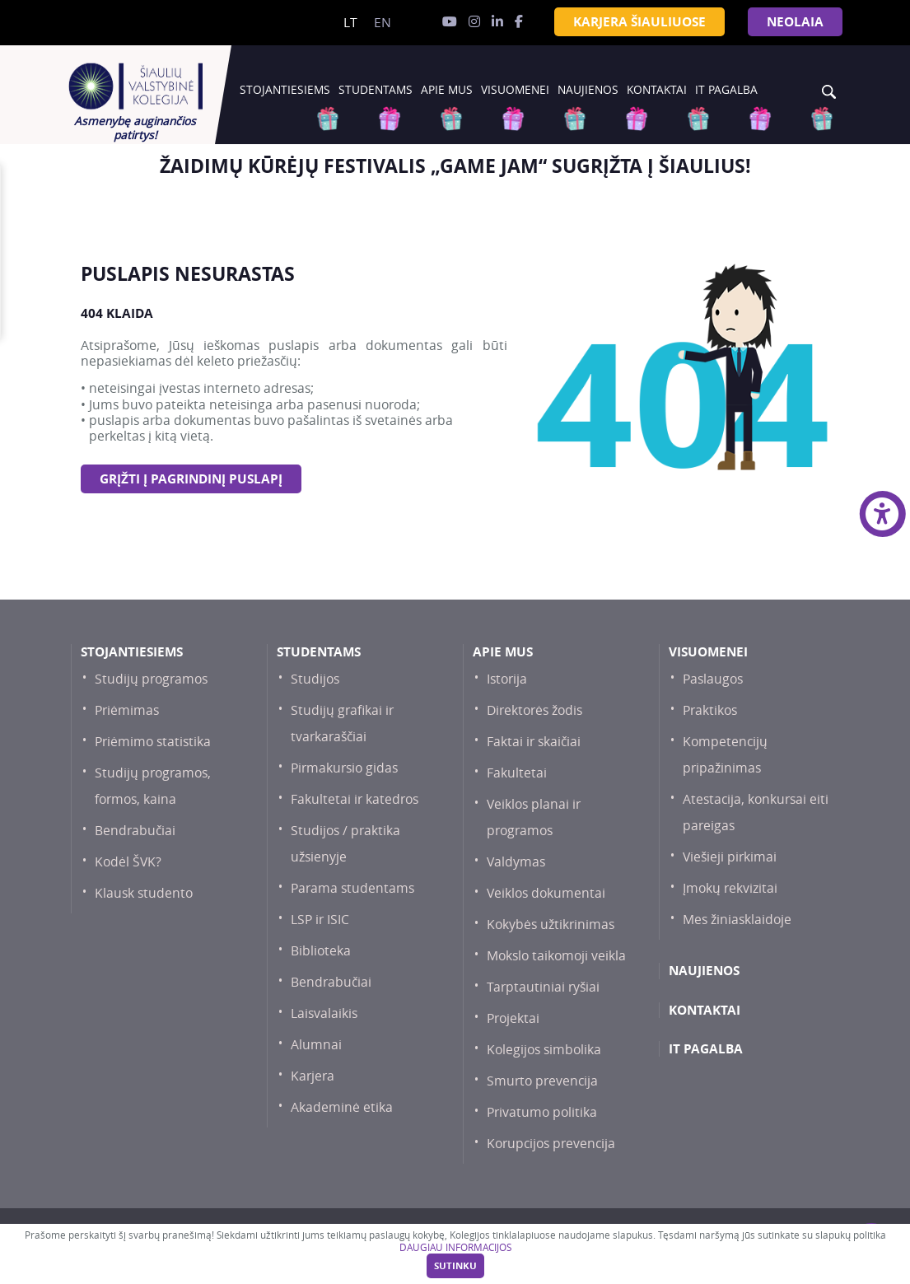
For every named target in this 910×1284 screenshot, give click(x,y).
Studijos (315, 679)
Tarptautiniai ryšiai (543, 987)
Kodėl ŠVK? (128, 862)
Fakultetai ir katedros (354, 799)
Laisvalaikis (324, 1013)
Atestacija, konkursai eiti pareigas (755, 812)
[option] (455, 166)
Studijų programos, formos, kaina (153, 786)
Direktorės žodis (534, 710)
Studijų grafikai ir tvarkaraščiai (342, 723)
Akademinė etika (342, 1107)
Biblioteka (321, 950)
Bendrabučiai (135, 830)
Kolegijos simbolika (544, 1049)
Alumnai (316, 1044)
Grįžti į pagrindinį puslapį (191, 479)
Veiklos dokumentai (546, 893)
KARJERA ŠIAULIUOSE (639, 21)
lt (350, 22)
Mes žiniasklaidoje (737, 919)
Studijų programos (151, 679)
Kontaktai (657, 89)
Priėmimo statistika (153, 741)
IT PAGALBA (726, 89)
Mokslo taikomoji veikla (556, 955)
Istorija (507, 679)
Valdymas (516, 862)
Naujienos (588, 89)
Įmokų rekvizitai (730, 888)
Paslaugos (713, 679)
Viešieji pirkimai (730, 857)
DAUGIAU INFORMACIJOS (455, 1247)
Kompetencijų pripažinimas (725, 755)
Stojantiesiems (285, 89)
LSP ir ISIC (320, 919)
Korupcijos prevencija (551, 1143)
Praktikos (710, 710)
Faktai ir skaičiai (534, 741)
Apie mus (447, 89)
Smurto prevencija (542, 1081)
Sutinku (455, 1265)
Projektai (513, 1018)
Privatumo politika (542, 1112)
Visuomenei (515, 89)
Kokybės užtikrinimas (550, 924)
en (382, 22)
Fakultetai (517, 773)
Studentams (375, 89)
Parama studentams (352, 888)
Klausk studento (144, 893)
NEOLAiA (795, 21)
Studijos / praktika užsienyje (345, 844)
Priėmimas (127, 710)
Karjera (312, 1076)
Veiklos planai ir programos (534, 817)
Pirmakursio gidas (344, 768)
